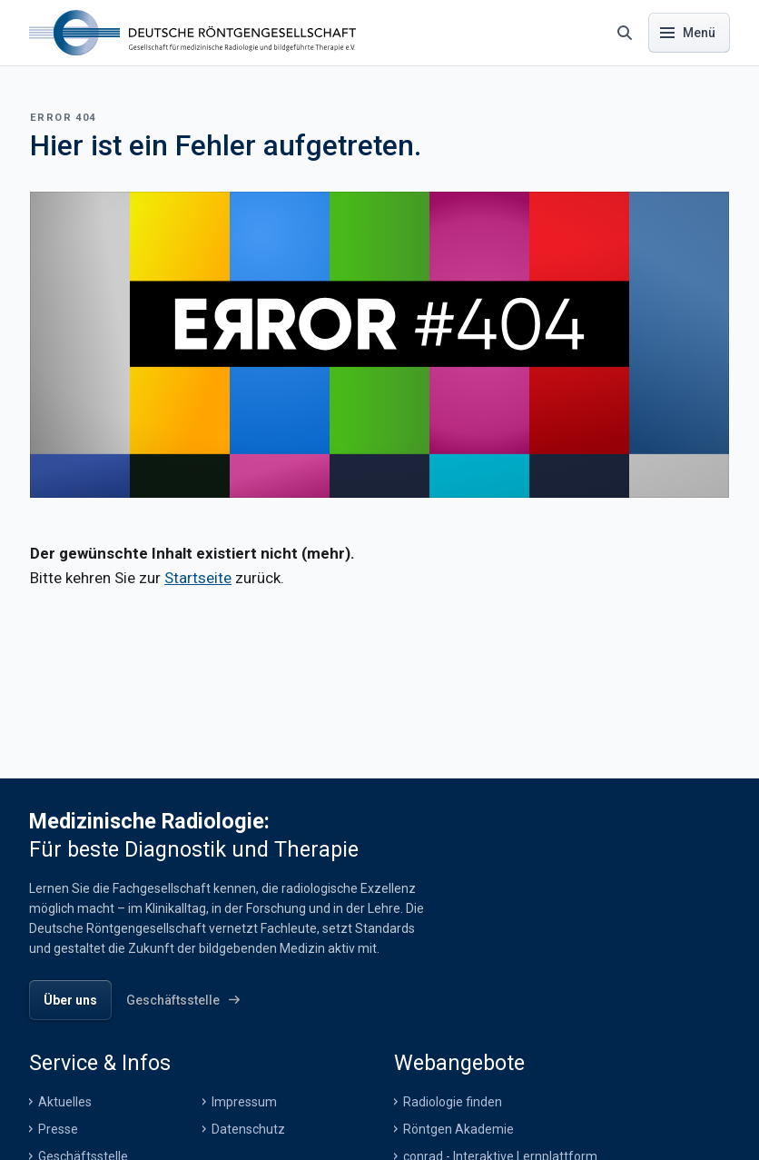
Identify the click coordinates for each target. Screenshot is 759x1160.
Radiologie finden (452, 1078)
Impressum (244, 1078)
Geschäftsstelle (83, 1132)
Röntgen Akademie (458, 1105)
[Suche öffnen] (624, 32)
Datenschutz (248, 1105)
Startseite (198, 578)
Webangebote (459, 1039)
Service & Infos (100, 1039)
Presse (58, 1105)
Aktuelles (65, 1078)
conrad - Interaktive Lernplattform (500, 1132)
